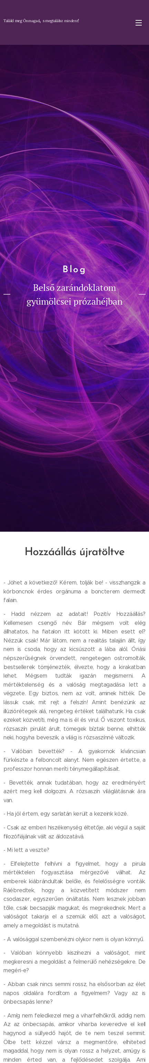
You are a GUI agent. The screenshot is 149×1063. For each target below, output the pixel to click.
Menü (139, 22)
